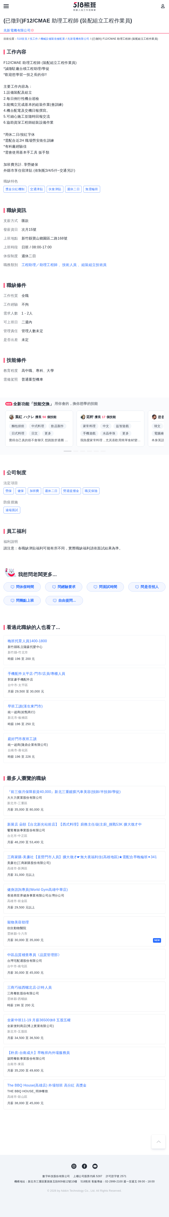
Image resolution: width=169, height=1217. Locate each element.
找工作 (34, 38)
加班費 (34, 491)
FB (84, 1166)
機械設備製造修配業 (52, 38)
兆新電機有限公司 (78, 38)
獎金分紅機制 (15, 189)
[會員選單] (162, 6)
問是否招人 (150, 587)
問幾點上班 (25, 600)
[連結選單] (6, 6)
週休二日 (73, 189)
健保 (21, 491)
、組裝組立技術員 (92, 265)
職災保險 (91, 491)
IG (74, 1166)
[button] (68, 451)
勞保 (9, 491)
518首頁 (22, 38)
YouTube (95, 1166)
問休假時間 (25, 587)
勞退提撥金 (71, 491)
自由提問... (67, 600)
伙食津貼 (55, 189)
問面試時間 (108, 587)
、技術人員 (68, 265)
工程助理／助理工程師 (40, 265)
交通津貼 (36, 189)
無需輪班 (91, 189)
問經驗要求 (67, 587)
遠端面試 (12, 510)
